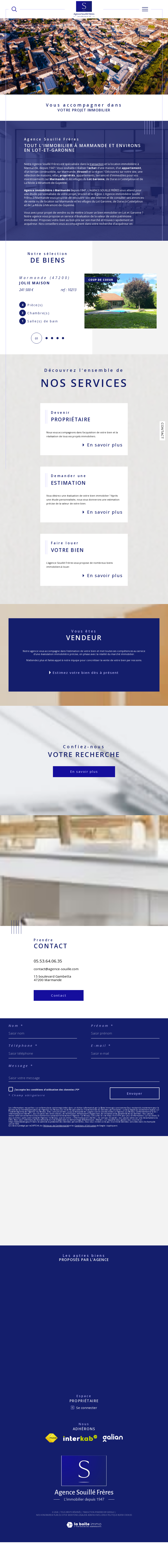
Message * (21, 1072)
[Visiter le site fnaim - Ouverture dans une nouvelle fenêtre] (51, 1444)
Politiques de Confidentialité (56, 1132)
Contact (162, 431)
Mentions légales (77, 1521)
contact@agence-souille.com (56, 985)
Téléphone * (23, 1052)
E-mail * (101, 1052)
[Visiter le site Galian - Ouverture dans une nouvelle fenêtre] (113, 1445)
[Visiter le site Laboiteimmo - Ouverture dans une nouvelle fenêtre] (83, 1536)
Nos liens (100, 1521)
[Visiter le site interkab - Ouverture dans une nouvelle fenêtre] (80, 1444)
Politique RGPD (114, 1521)
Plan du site (60, 1521)
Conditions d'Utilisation (85, 1132)
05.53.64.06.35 (48, 978)
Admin (91, 1521)
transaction (97, 164)
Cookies (128, 1522)
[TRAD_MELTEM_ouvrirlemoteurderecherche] (14, 9)
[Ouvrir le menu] (145, 9)
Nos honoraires (44, 1521)
